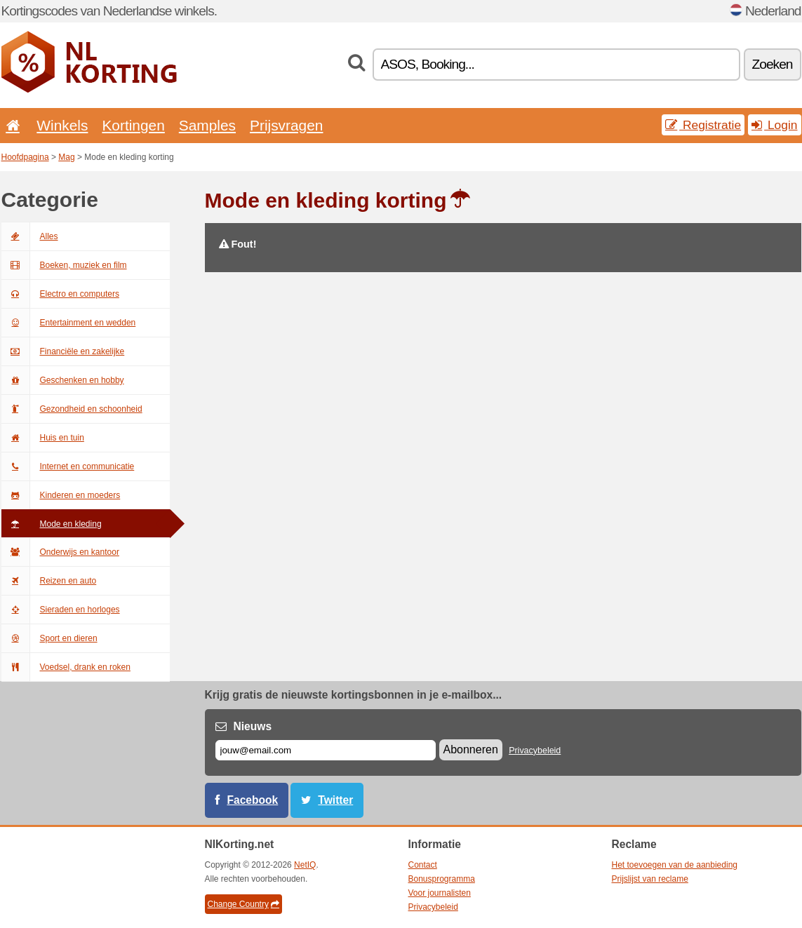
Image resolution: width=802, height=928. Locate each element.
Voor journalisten (439, 893)
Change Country (243, 904)
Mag (66, 157)
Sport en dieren (49, 638)
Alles (29, 236)
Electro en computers (60, 294)
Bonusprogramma (441, 879)
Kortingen (133, 125)
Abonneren (470, 749)
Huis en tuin (42, 438)
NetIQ (305, 865)
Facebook (253, 800)
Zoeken (772, 64)
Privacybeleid (535, 750)
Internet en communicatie (68, 466)
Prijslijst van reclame (650, 879)
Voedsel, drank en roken (66, 667)
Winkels (62, 125)
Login (774, 125)
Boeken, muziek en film (64, 265)
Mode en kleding (51, 524)
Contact (422, 865)
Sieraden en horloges (60, 610)
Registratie (703, 125)
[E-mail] (325, 750)
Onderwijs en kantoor (60, 552)
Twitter (335, 800)
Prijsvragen (286, 125)
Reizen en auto (49, 581)
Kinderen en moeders (61, 495)
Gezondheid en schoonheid (71, 409)
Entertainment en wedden (68, 323)
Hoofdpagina (25, 157)
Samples (207, 125)
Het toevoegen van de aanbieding (674, 865)
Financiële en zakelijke (63, 351)
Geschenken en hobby (62, 380)
